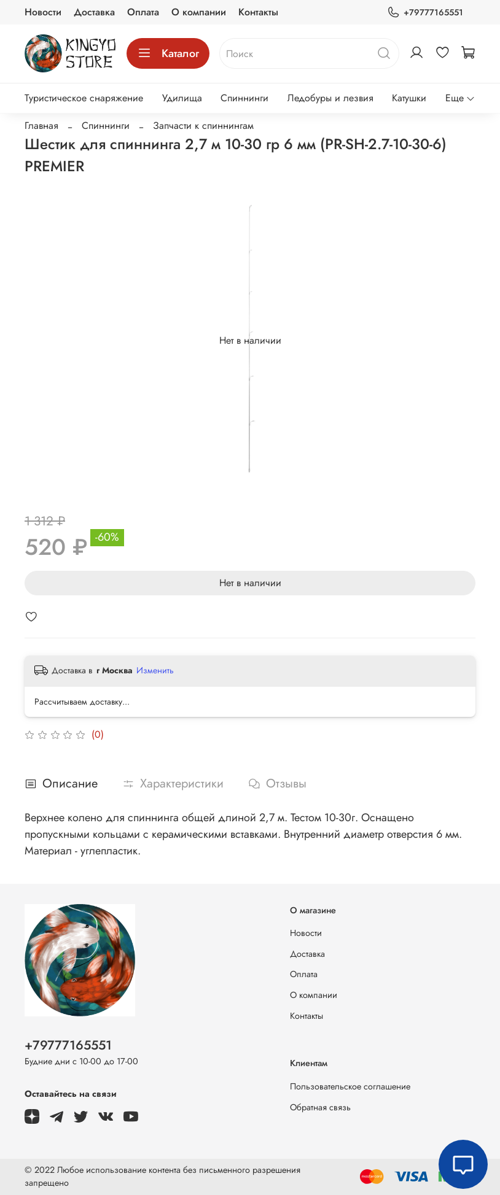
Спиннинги (244, 98)
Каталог (168, 53)
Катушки (409, 98)
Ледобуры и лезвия (330, 98)
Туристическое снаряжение (84, 98)
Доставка (94, 12)
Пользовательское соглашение (350, 1086)
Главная (41, 125)
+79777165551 (425, 12)
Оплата (143, 12)
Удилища (182, 98)
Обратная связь (320, 1107)
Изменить (155, 670)
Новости (43, 12)
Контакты (258, 12)
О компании (198, 12)
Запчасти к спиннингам (203, 125)
